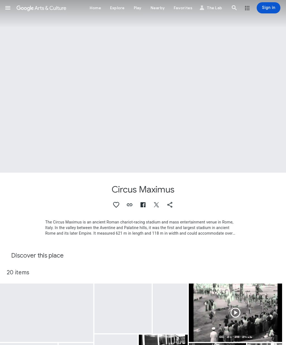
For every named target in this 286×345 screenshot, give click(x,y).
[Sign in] (268, 7)
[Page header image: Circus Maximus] (143, 86)
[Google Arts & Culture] (41, 8)
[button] (8, 8)
